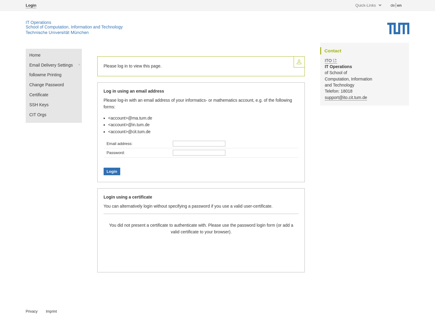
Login (31, 5)
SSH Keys (39, 104)
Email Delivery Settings (51, 65)
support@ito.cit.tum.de (346, 97)
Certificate (38, 94)
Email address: (120, 143)
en (399, 5)
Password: (116, 152)
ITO (328, 60)
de (393, 5)
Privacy (31, 311)
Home (34, 55)
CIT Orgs (38, 114)
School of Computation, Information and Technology (74, 27)
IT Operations (38, 22)
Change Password (46, 84)
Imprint (51, 311)
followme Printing (45, 74)
